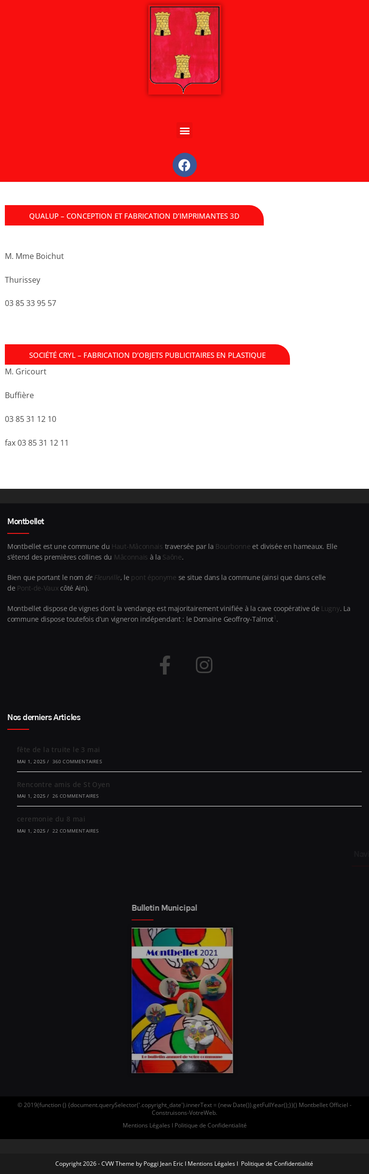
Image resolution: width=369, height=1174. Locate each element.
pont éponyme (153, 577)
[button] (184, 130)
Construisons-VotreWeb (184, 1113)
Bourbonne (232, 546)
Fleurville (107, 577)
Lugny (330, 608)
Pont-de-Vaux (37, 588)
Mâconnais (131, 557)
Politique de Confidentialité (277, 1163)
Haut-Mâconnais (137, 546)
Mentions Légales (211, 1163)
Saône (172, 557)
